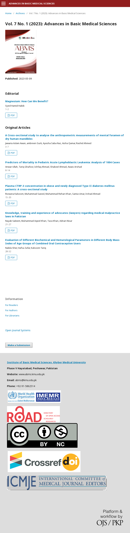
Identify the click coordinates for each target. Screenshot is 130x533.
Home (8, 13)
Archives (20, 13)
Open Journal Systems (17, 330)
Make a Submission (19, 345)
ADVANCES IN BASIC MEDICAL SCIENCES (32, 3)
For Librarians (12, 315)
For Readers (11, 305)
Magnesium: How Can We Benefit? (26, 101)
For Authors (11, 310)
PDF (12, 115)
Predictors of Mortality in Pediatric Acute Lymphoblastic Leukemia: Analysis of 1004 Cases (62, 162)
